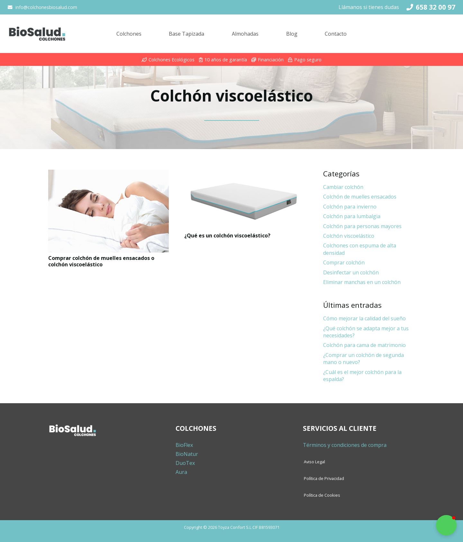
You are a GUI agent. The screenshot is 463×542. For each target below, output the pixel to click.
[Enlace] (37, 34)
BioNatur (187, 454)
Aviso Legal (314, 462)
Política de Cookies (322, 495)
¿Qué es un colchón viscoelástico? (227, 235)
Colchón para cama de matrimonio (364, 345)
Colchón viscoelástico (348, 235)
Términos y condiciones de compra (344, 445)
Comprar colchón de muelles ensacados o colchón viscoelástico (101, 261)
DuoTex (185, 462)
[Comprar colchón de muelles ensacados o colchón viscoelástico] (108, 211)
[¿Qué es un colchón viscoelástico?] (244, 200)
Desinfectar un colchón (351, 272)
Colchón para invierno (350, 206)
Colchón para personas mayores (362, 226)
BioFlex (184, 445)
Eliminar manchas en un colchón (362, 282)
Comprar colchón (344, 262)
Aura (181, 471)
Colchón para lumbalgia (351, 216)
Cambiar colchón (343, 187)
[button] (446, 525)
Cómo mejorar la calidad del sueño (364, 318)
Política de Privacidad (324, 478)
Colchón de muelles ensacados (359, 196)
